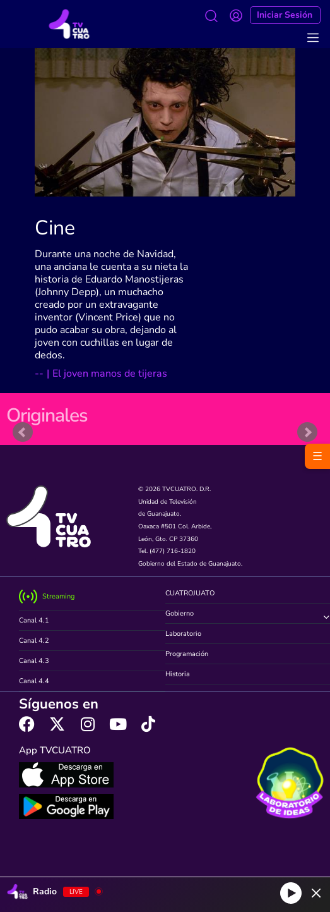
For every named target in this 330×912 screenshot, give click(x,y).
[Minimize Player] (316, 893)
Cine (55, 227)
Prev (23, 432)
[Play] (291, 893)
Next (307, 432)
